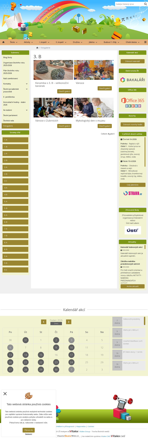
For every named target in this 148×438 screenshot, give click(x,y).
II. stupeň (61, 42)
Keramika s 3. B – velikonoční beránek (52, 84)
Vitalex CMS (105, 436)
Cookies (91, 426)
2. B (5, 160)
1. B (5, 147)
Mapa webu (81, 426)
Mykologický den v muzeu (90, 120)
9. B (5, 263)
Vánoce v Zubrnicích (46, 120)
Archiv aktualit (133, 286)
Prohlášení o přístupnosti (64, 426)
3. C (5, 181)
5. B (5, 208)
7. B (5, 235)
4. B (5, 194)
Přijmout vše (28, 430)
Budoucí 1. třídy (111, 42)
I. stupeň (44, 42)
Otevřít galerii (64, 91)
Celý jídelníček (132, 185)
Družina (77, 42)
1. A (5, 140)
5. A (5, 201)
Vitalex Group (84, 431)
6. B (5, 222)
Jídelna (93, 42)
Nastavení (28, 434)
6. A (5, 215)
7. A (5, 229)
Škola (13, 42)
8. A (5, 242)
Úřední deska (132, 42)
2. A (5, 153)
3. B (5, 174)
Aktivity (28, 42)
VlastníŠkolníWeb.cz (60, 436)
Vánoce (80, 83)
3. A (5, 167)
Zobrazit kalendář (132, 61)
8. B (5, 249)
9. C (5, 270)
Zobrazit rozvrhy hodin (132, 124)
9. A (5, 256)
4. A (5, 188)
